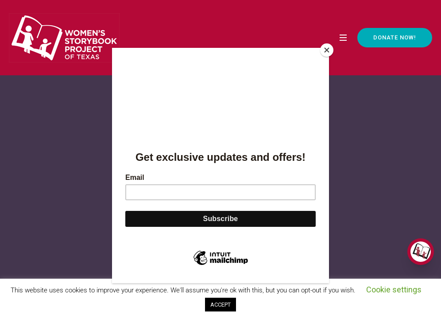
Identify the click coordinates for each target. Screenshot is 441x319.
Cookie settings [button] (394, 289)
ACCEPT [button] (220, 304)
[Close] (326, 50)
